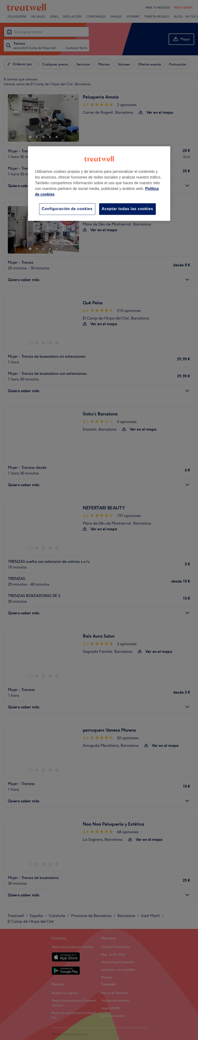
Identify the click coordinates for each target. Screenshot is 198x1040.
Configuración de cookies (67, 209)
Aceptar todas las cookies (127, 209)
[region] (99, 183)
